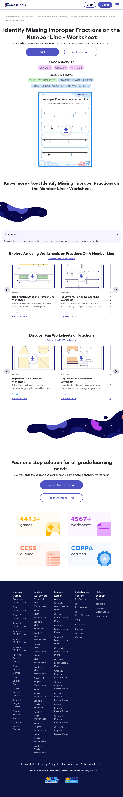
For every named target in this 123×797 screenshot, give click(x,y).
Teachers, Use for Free (61, 497)
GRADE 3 (45, 67)
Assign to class (80, 52)
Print (42, 52)
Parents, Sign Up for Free (61, 485)
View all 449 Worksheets (61, 340)
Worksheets (26, 16)
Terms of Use (29, 764)
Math (38, 16)
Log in (90, 4)
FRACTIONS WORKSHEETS (76, 80)
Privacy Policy (46, 764)
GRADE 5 (76, 67)
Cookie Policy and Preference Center (79, 764)
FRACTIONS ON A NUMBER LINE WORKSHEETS (61, 85)
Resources (11, 16)
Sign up (105, 4)
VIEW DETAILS (19, 316)
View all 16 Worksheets (61, 258)
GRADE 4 (60, 67)
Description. (61, 234)
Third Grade (50, 16)
